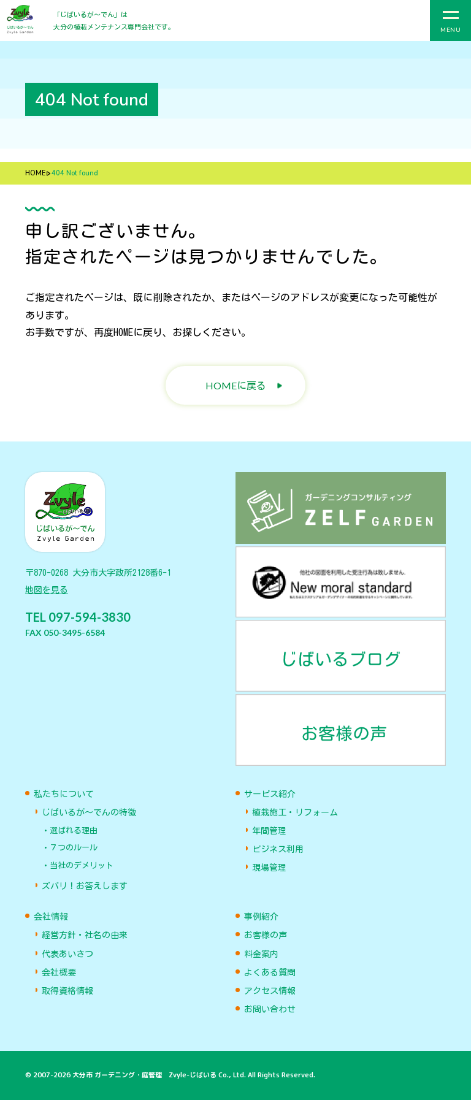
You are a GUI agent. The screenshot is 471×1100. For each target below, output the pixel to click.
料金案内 (261, 954)
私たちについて (64, 794)
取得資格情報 (67, 991)
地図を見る (46, 590)
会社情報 (51, 916)
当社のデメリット (81, 865)
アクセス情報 (270, 991)
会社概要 (59, 972)
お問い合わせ (270, 1009)
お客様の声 (265, 935)
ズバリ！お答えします (85, 886)
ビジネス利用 (278, 849)
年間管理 (269, 831)
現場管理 (269, 867)
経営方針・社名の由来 (85, 935)
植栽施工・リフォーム (295, 812)
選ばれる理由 (74, 831)
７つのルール (74, 848)
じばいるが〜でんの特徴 (89, 812)
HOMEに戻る (235, 385)
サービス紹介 (270, 794)
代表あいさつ (67, 954)
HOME (35, 173)
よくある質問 (270, 972)
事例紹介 (261, 916)
